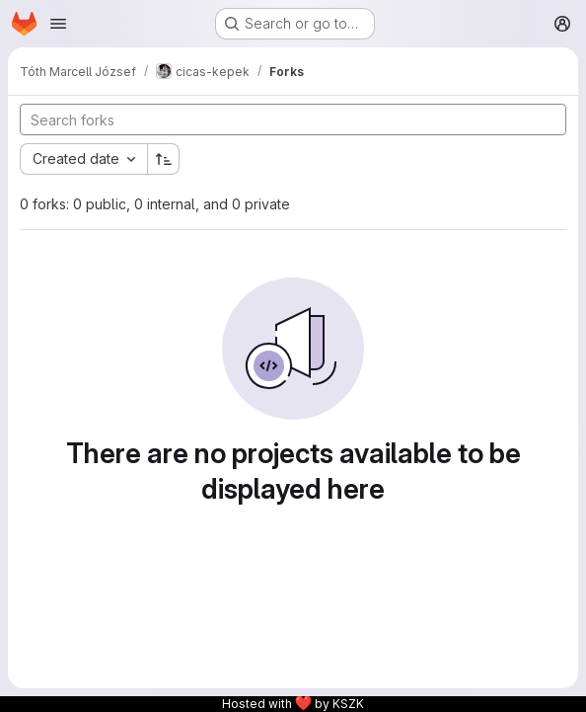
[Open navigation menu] (58, 24)
